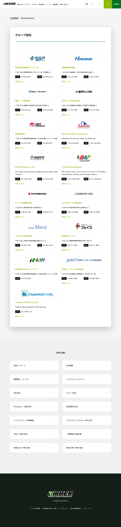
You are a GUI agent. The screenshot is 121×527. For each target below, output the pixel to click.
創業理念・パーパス (21, 379)
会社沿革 (17, 393)
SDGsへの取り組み (21, 434)
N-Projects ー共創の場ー (23, 406)
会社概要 (69, 365)
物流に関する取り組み (74, 447)
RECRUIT (116, 4)
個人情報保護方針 (76, 508)
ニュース (48, 4)
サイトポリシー (63, 508)
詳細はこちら (19, 81)
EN (99, 4)
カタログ (34, 4)
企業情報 (55, 4)
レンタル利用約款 (35, 508)
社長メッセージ (19, 365)
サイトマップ (87, 508)
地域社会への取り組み (22, 447)
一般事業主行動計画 (73, 434)
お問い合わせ (64, 4)
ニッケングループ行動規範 (24, 420)
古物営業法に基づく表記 (50, 508)
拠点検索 (41, 4)
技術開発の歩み (72, 406)
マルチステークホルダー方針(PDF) (79, 420)
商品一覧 (20, 4)
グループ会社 (71, 393)
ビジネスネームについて (75, 379)
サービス (27, 4)
